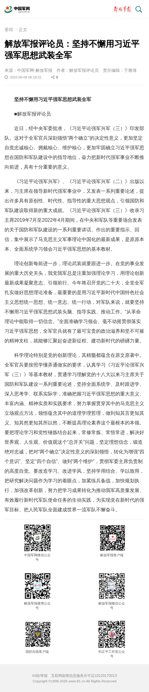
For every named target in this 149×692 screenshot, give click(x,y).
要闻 (9, 29)
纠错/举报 (40, 676)
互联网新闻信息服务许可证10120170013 (83, 676)
